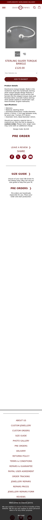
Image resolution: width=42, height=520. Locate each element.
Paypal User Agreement (21, 471)
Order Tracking (21, 476)
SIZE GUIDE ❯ (21, 174)
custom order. (10, 124)
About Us (21, 420)
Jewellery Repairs (21, 481)
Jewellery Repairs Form (21, 491)
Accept (21, 515)
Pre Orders (21, 446)
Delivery (21, 451)
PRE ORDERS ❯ (20, 188)
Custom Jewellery (21, 425)
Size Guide (21, 436)
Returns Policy (21, 456)
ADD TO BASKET (21, 79)
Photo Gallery (21, 441)
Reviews (21, 497)
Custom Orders (21, 430)
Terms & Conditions (21, 461)
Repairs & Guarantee (20, 466)
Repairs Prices (21, 486)
